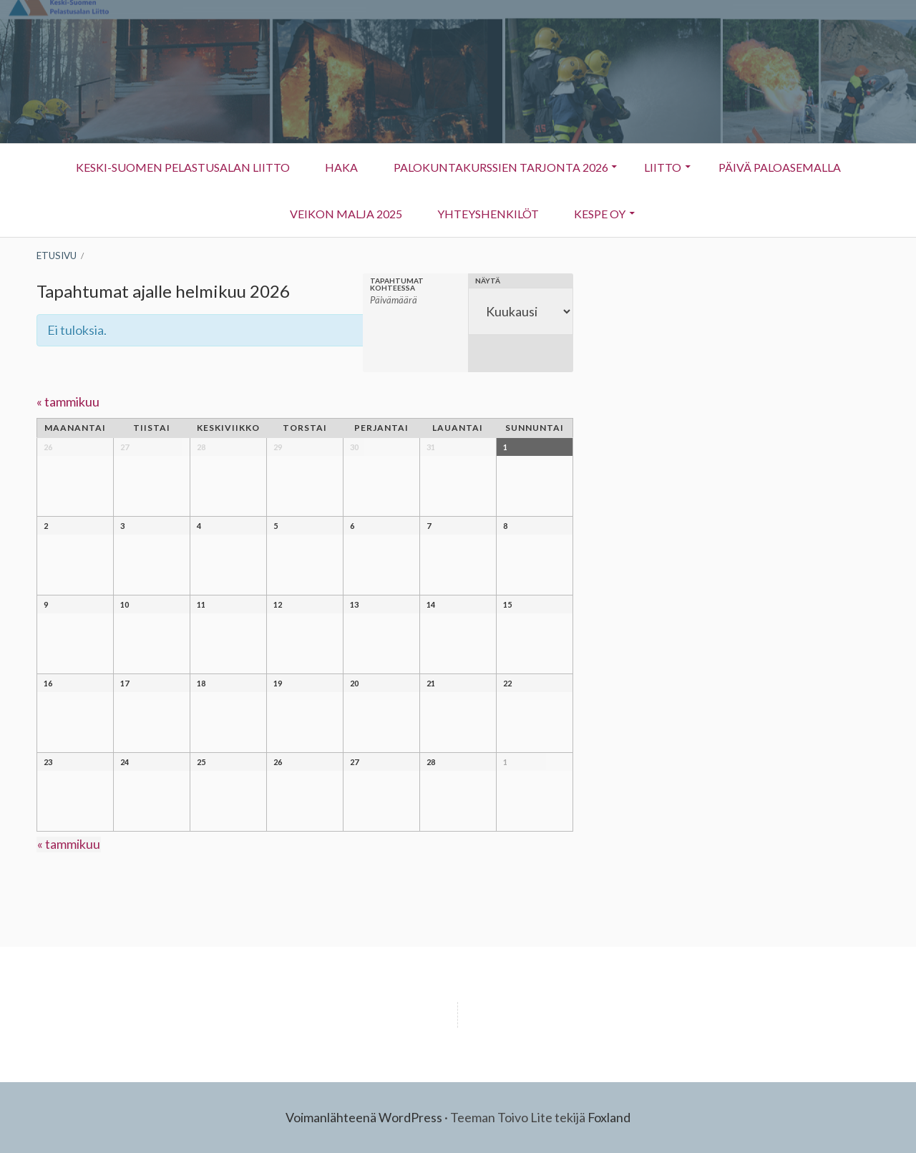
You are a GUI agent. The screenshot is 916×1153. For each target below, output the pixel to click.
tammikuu (67, 401)
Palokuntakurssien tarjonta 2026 (500, 167)
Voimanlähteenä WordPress (364, 1117)
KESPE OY (592, 221)
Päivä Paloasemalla (782, 167)
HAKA (339, 167)
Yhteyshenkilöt (479, 221)
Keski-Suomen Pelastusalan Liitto (180, 167)
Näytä (487, 280)
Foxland (609, 1117)
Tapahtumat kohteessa (397, 284)
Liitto (655, 174)
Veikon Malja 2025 (344, 213)
